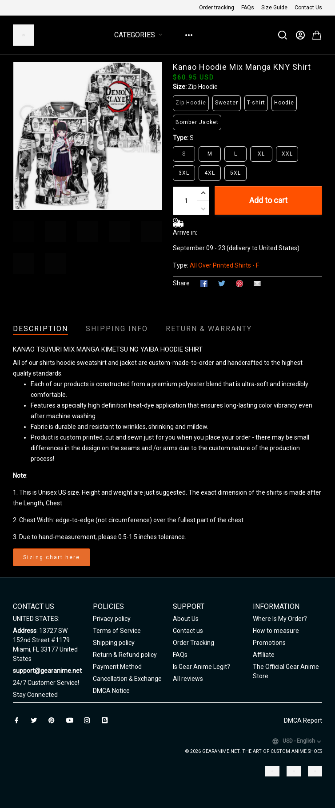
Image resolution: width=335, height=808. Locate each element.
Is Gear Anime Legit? (201, 666)
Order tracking (216, 7)
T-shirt (256, 103)
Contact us (188, 630)
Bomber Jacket (197, 122)
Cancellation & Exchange (127, 678)
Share (181, 283)
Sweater (226, 103)
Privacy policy (112, 618)
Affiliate (264, 654)
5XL (235, 173)
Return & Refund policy (125, 654)
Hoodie (284, 103)
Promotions (269, 642)
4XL (209, 173)
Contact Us (308, 7)
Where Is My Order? (280, 618)
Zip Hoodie (203, 86)
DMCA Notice (111, 690)
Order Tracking (193, 642)
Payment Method (117, 666)
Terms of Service (117, 630)
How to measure (276, 630)
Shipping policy (114, 642)
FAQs (247, 7)
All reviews (188, 678)
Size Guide (274, 7)
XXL (287, 154)
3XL (184, 173)
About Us (186, 618)
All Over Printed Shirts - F (224, 265)
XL (261, 154)
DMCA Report (303, 720)
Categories (140, 35)
